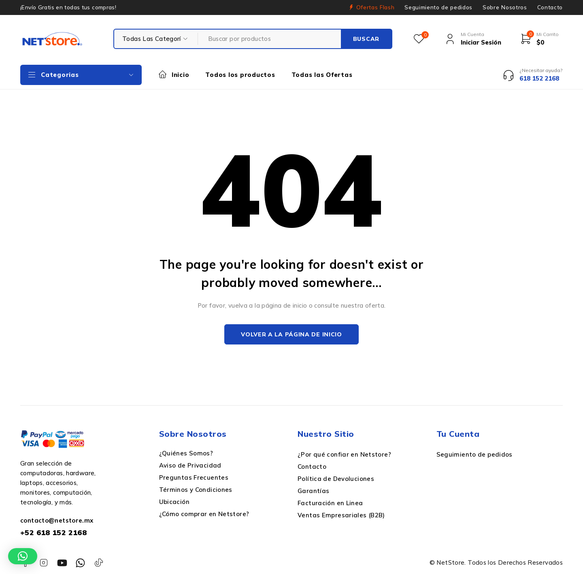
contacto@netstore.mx (57, 520)
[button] (22, 556)
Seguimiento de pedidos (438, 7)
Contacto (550, 7)
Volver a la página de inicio (291, 334)
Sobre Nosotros (505, 7)
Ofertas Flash (375, 7)
